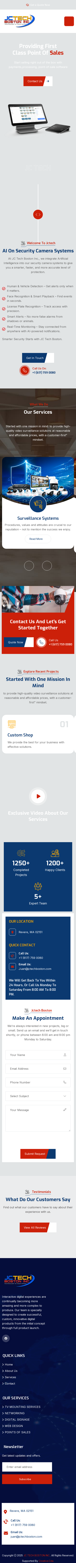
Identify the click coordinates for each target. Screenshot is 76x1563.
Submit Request (38, 1153)
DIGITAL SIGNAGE (17, 1419)
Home (9, 1364)
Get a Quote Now (40, 4)
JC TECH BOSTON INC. (36, 1555)
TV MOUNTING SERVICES (22, 1407)
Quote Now (19, 642)
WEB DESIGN (14, 1426)
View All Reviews (38, 1227)
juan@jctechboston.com (26, 1536)
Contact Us (38, 81)
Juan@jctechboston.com (35, 969)
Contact (10, 1383)
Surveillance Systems (38, 518)
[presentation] (32, 1142)
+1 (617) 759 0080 (43, 372)
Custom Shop (20, 735)
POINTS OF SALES (17, 1432)
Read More (38, 539)
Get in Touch (38, 358)
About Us (11, 1371)
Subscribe (27, 1479)
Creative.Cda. (46, 1560)
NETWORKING (15, 1413)
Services (10, 1377)
